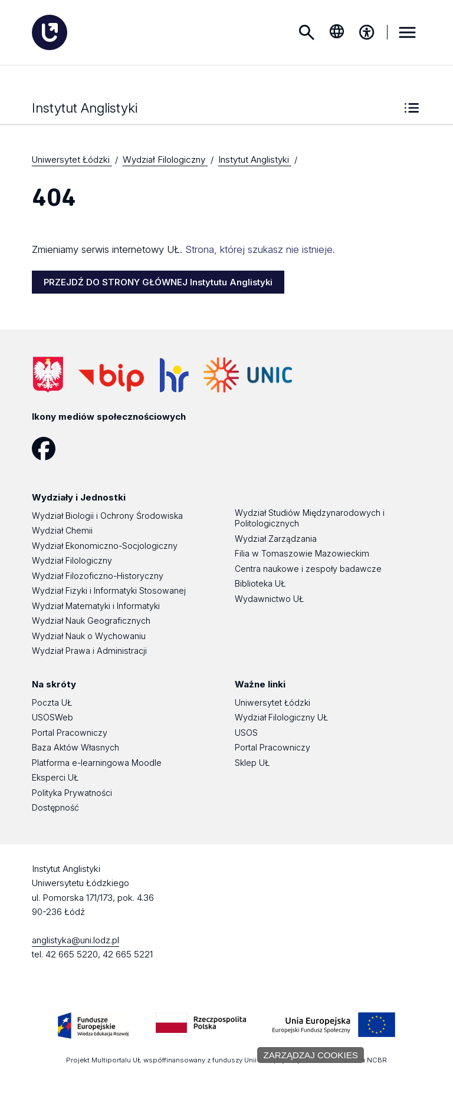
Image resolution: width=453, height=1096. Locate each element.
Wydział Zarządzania (276, 539)
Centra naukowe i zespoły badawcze (308, 569)
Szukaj (306, 32)
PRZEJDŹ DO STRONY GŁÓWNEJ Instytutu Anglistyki (158, 282)
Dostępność (55, 808)
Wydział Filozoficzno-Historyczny (97, 576)
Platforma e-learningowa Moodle (97, 763)
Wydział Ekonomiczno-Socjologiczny (105, 546)
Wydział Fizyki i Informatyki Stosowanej (109, 591)
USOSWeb (52, 718)
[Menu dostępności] (366, 32)
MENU (407, 32)
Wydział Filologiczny (72, 561)
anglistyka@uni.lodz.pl (75, 940)
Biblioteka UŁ (260, 584)
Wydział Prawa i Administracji (89, 651)
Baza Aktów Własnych (75, 748)
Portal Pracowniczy (69, 733)
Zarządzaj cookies (310, 1055)
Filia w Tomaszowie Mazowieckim (302, 554)
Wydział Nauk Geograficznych (91, 621)
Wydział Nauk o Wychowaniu (89, 636)
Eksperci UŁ (55, 778)
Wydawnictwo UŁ (269, 599)
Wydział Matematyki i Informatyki (96, 606)
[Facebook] (48, 449)
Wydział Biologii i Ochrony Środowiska (107, 516)
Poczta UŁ (52, 703)
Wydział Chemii (62, 531)
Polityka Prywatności (72, 793)
